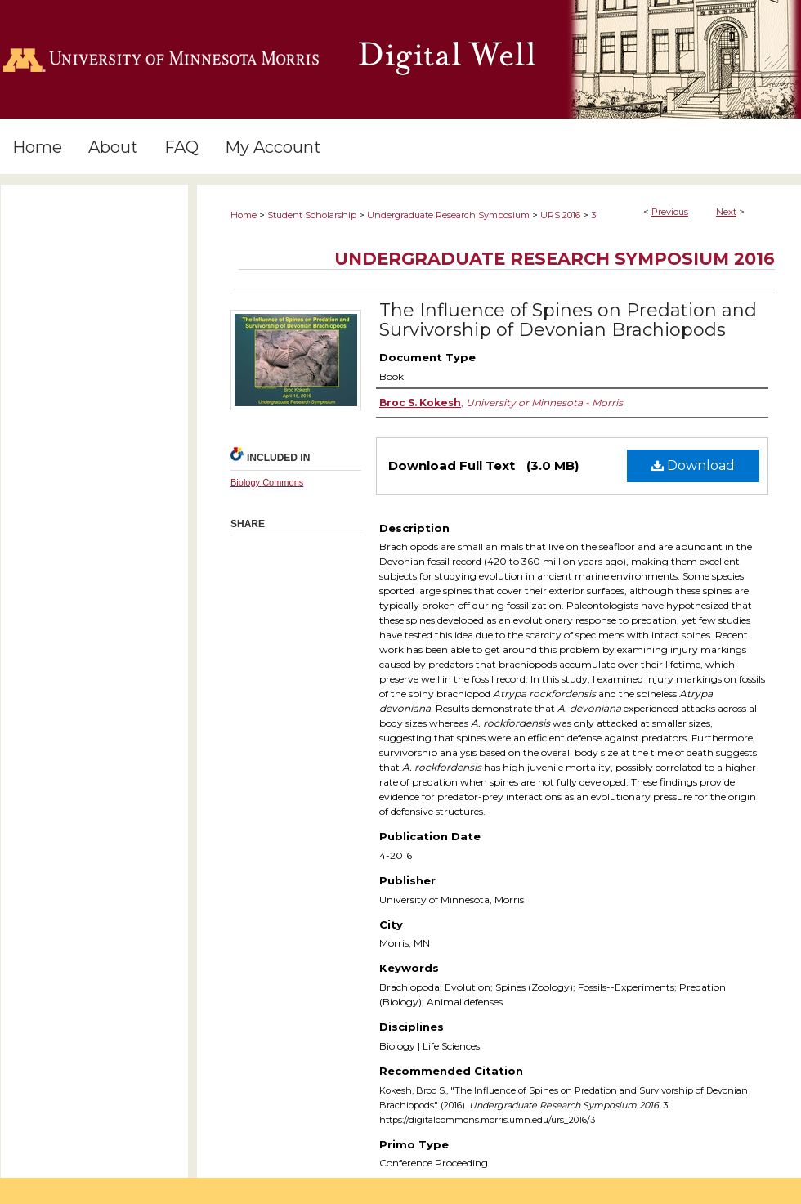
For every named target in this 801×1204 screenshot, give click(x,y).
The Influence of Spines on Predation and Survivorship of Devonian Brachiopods (568, 320)
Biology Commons (266, 482)
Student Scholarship (311, 215)
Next (726, 211)
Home (243, 215)
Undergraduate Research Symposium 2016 (554, 258)
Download (693, 465)
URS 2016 (560, 215)
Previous (669, 211)
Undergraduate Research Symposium (448, 215)
